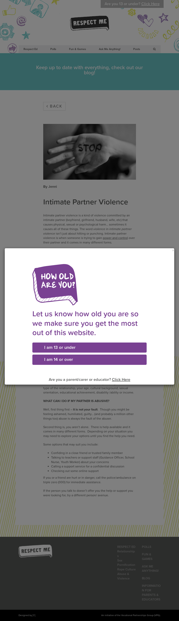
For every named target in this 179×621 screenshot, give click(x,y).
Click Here (121, 379)
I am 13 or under (60, 347)
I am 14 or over (58, 359)
